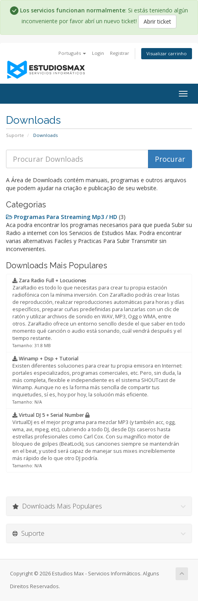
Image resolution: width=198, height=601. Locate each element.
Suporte (15, 135)
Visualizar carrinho (166, 53)
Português (72, 53)
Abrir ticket (157, 21)
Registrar (119, 53)
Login (98, 53)
